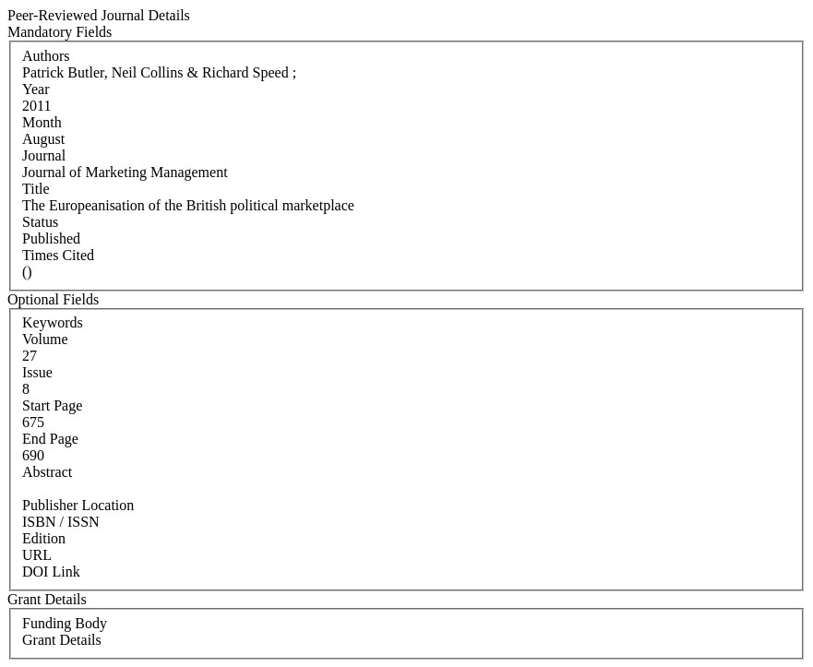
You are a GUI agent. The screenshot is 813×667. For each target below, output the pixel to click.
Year (35, 89)
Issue (37, 372)
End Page (50, 439)
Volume (44, 339)
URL (37, 555)
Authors (46, 56)
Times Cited (58, 255)
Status (40, 222)
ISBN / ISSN (61, 522)
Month (42, 122)
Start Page (52, 405)
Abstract (47, 472)
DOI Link (51, 571)
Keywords (52, 322)
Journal (44, 155)
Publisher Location (78, 505)
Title (36, 189)
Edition (44, 538)
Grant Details (62, 640)
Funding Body (64, 623)
